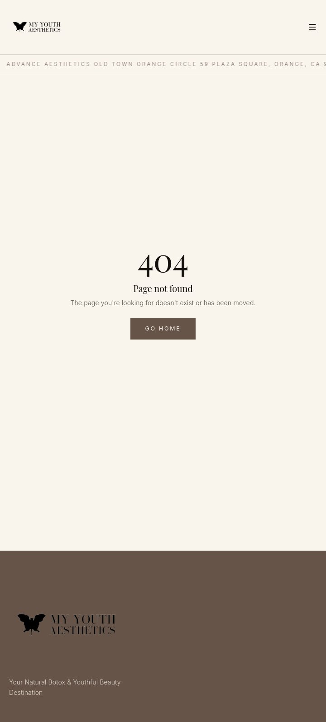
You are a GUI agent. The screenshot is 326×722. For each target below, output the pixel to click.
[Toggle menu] (312, 27)
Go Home (163, 328)
